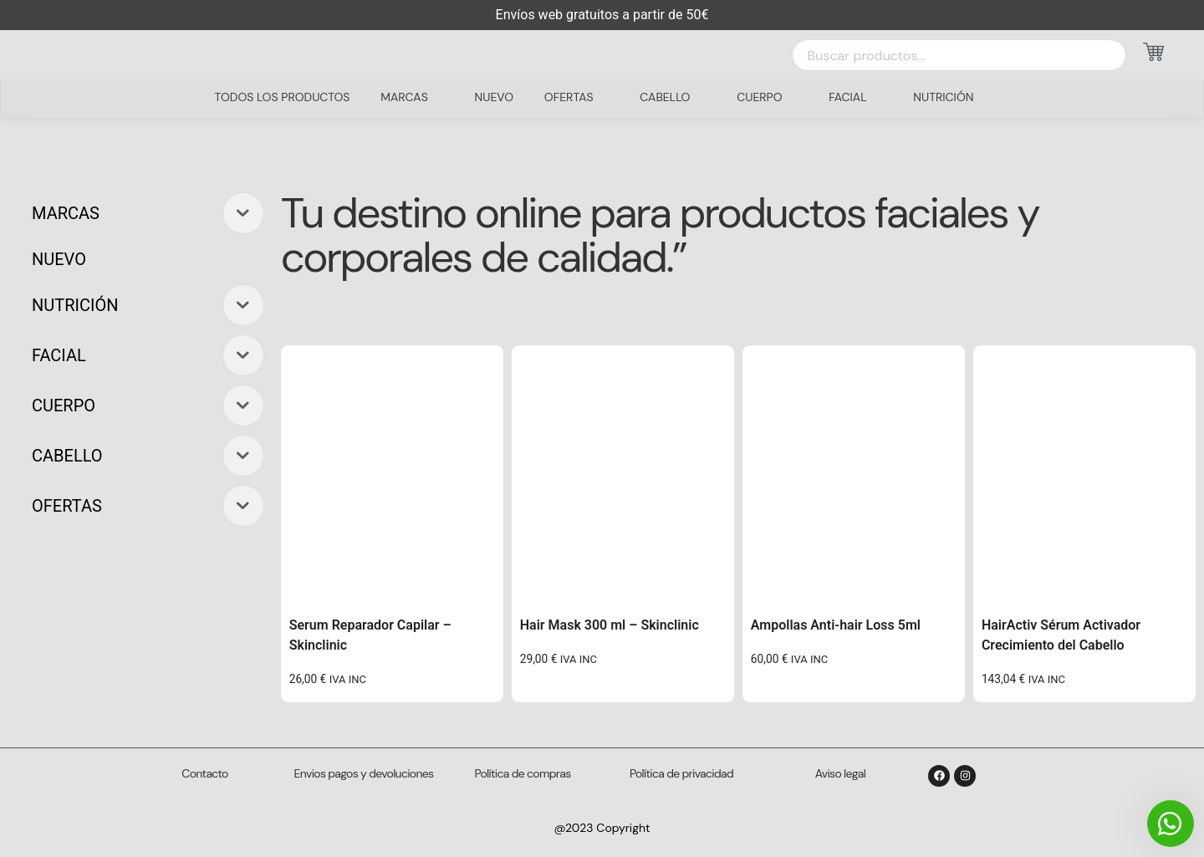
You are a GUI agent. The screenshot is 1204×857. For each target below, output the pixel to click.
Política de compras (523, 773)
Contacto (204, 773)
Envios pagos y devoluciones (364, 773)
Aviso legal (840, 773)
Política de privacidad (681, 773)
